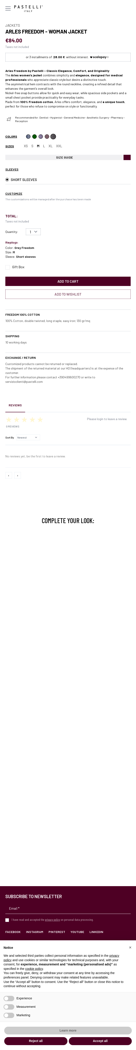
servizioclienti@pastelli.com (24, 381)
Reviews (15, 405)
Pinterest (57, 932)
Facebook (13, 932)
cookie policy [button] (34, 969)
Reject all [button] (36, 1041)
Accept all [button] (100, 1041)
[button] (130, 947)
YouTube (77, 932)
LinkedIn (96, 932)
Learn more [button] (67, 1030)
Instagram (34, 932)
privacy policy (52, 919)
